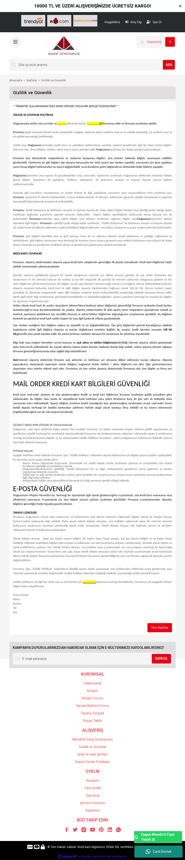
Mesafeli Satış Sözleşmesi (93, 739)
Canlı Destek (159, 851)
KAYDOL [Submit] (161, 658)
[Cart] (156, 42)
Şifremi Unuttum (92, 803)
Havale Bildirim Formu (92, 706)
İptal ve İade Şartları (93, 754)
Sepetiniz (92, 810)
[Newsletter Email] (92, 659)
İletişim (92, 691)
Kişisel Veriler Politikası (92, 762)
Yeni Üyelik (92, 788)
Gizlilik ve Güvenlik (92, 747)
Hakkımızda (92, 683)
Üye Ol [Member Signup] (153, 22)
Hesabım (92, 780)
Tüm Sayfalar (159, 627)
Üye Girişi (92, 795)
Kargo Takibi (92, 721)
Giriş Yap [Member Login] (133, 22)
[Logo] (64, 45)
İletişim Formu (92, 698)
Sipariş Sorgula (92, 713)
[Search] (92, 65)
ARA (169, 65)
